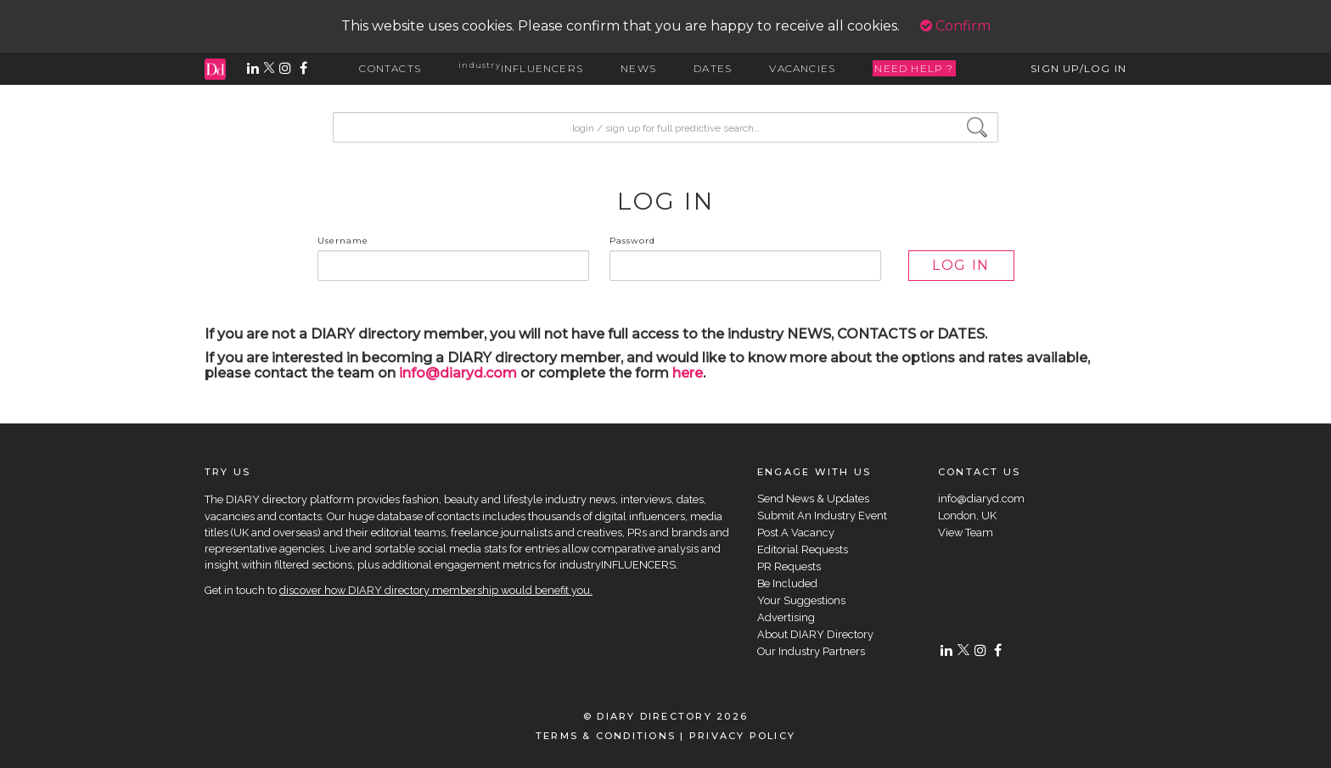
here (687, 373)
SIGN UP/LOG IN (1078, 68)
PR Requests (789, 566)
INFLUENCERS (520, 68)
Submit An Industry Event (822, 515)
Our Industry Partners (811, 651)
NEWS (638, 68)
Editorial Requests (802, 549)
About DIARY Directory (815, 634)
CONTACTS (390, 68)
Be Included (787, 583)
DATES (713, 68)
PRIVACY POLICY (742, 736)
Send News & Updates (813, 498)
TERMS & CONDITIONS (606, 736)
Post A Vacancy (795, 532)
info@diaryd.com (458, 373)
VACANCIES (802, 68)
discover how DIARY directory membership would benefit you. (435, 590)
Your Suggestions (801, 600)
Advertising (786, 617)
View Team (965, 532)
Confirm (955, 26)
